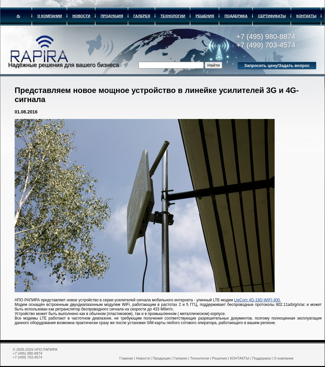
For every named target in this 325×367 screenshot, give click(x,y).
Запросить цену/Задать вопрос (276, 65)
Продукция (112, 16)
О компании (49, 16)
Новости (81, 16)
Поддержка (236, 16)
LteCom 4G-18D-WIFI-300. (257, 300)
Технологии (173, 16)
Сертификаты (272, 16)
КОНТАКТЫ (306, 16)
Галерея (142, 16)
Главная (126, 358)
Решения (205, 16)
